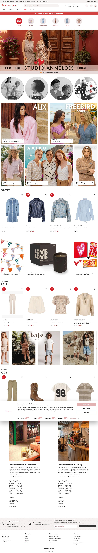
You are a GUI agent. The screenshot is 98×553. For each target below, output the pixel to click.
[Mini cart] (95, 5)
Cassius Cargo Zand (6, 410)
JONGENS (61, 97)
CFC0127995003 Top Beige (56, 322)
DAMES (12, 97)
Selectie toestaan (86, 540)
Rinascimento (54, 320)
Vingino (4, 408)
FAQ (95, 1)
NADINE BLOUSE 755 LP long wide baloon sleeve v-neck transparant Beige (83, 323)
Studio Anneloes (78, 225)
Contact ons (90, 1)
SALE (85, 97)
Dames (3, 9)
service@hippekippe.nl (45, 524)
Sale (25, 9)
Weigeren (86, 544)
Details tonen (73, 550)
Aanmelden (88, 526)
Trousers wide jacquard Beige (8, 322)
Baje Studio (77, 408)
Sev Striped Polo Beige (79, 410)
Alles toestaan (86, 536)
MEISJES (36, 97)
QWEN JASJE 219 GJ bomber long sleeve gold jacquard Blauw (60, 228)
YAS (3, 225)
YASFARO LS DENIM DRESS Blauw (9, 228)
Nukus (27, 225)
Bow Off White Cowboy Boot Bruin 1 (34, 410)
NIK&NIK (52, 408)
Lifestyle (19, 9)
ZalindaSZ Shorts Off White (32, 322)
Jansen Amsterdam (55, 225)
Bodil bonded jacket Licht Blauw (81, 228)
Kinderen (11, 9)
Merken (32, 9)
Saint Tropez (29, 320)
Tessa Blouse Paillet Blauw (32, 228)
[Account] (86, 5)
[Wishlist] (91, 5)
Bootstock (29, 408)
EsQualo (4, 320)
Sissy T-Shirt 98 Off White (56, 410)
